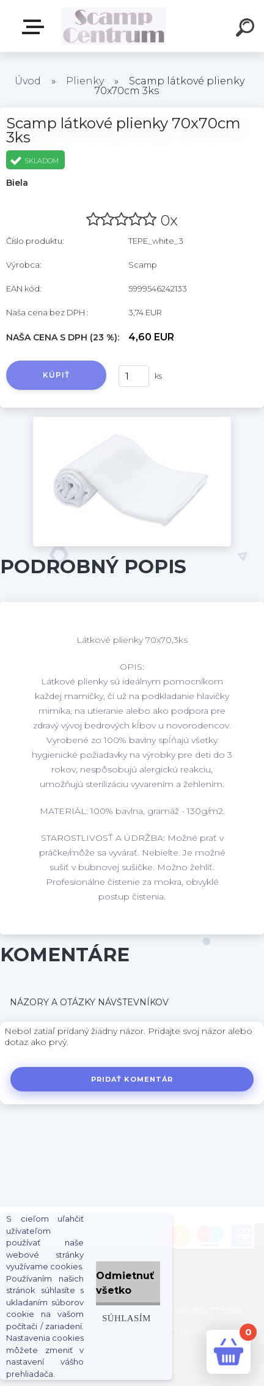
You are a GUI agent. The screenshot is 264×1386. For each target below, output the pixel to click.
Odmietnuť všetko (125, 1283)
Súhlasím (126, 1317)
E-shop (35, 27)
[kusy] (134, 376)
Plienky (85, 81)
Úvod (28, 81)
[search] (247, 29)
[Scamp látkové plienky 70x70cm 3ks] (132, 421)
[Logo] (114, 26)
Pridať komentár (132, 1079)
